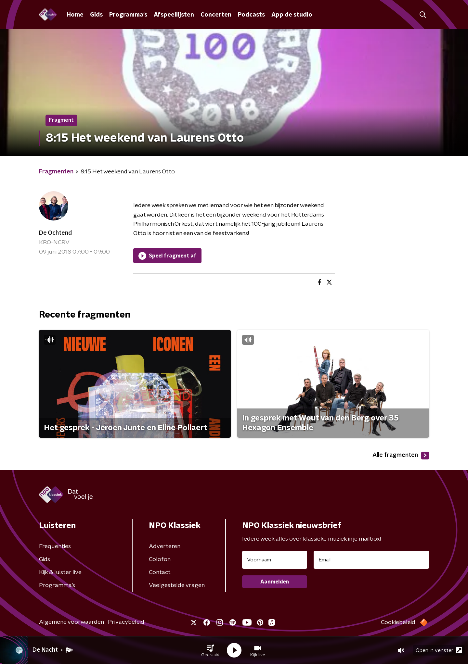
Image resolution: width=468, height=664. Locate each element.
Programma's (128, 15)
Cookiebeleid (398, 622)
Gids (96, 15)
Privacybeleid (126, 622)
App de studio (291, 15)
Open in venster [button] (439, 650)
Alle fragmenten (400, 455)
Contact (160, 572)
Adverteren (164, 546)
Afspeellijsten (174, 15)
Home (75, 15)
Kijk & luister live (60, 572)
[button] (210, 650)
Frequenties (55, 546)
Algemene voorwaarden (71, 622)
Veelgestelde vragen (177, 585)
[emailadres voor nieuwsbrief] (371, 560)
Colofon (160, 559)
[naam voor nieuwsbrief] (274, 560)
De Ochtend (55, 233)
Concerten (216, 15)
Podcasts (251, 15)
